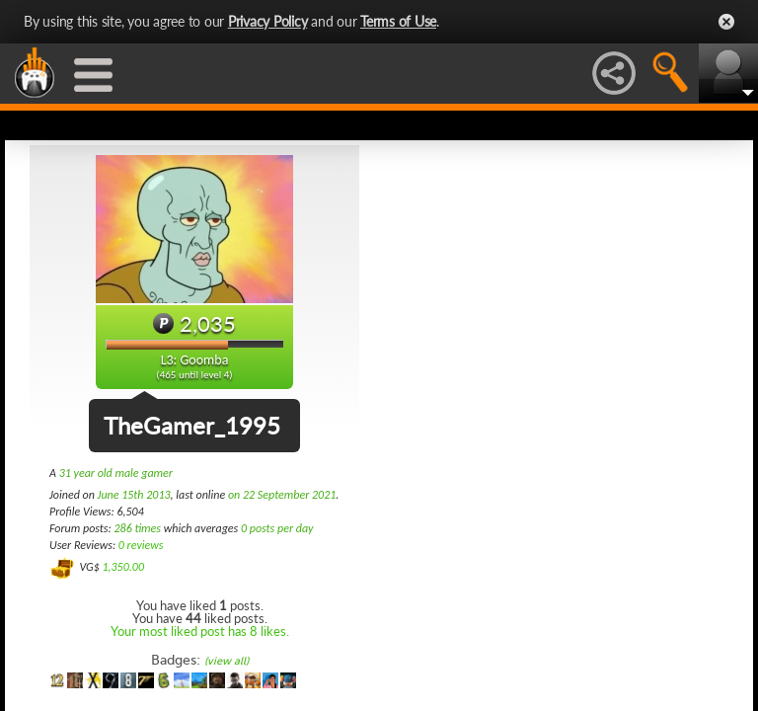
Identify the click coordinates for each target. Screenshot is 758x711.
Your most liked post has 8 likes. (200, 631)
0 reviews (141, 545)
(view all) (226, 661)
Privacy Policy (268, 21)
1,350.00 (123, 567)
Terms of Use (398, 21)
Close (726, 22)
